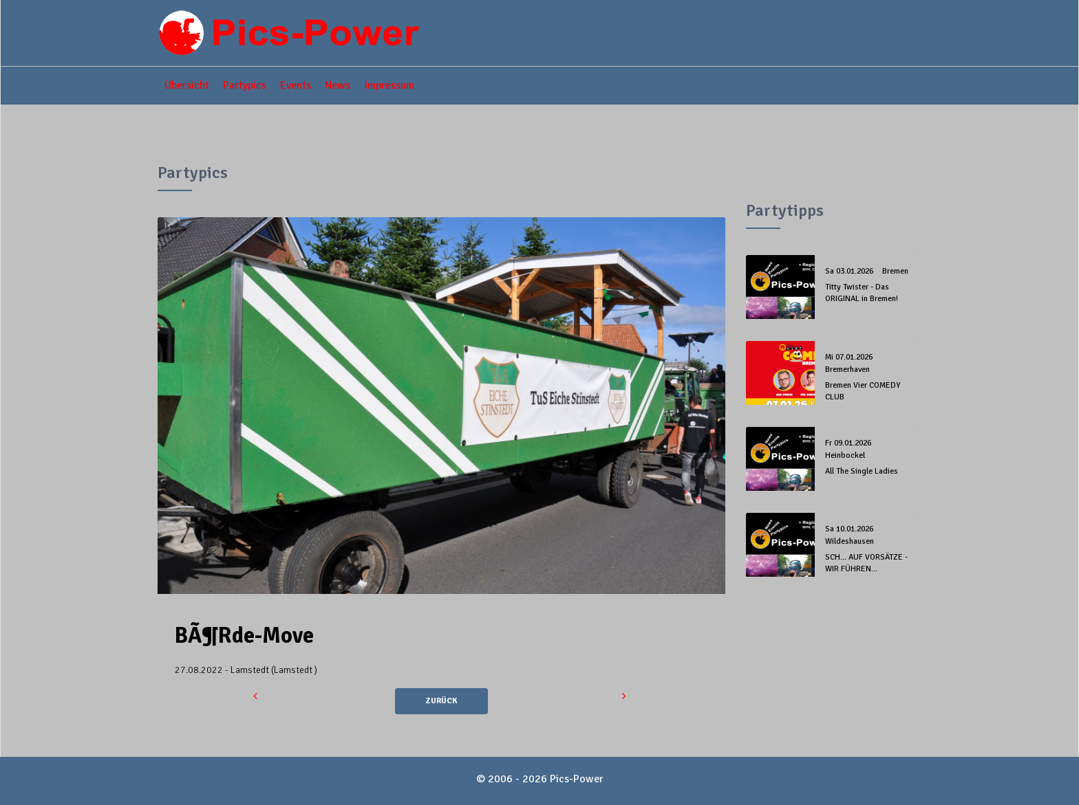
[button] (257, 696)
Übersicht (186, 85)
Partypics (244, 85)
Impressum (389, 85)
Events (295, 85)
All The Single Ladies (861, 471)
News (337, 85)
